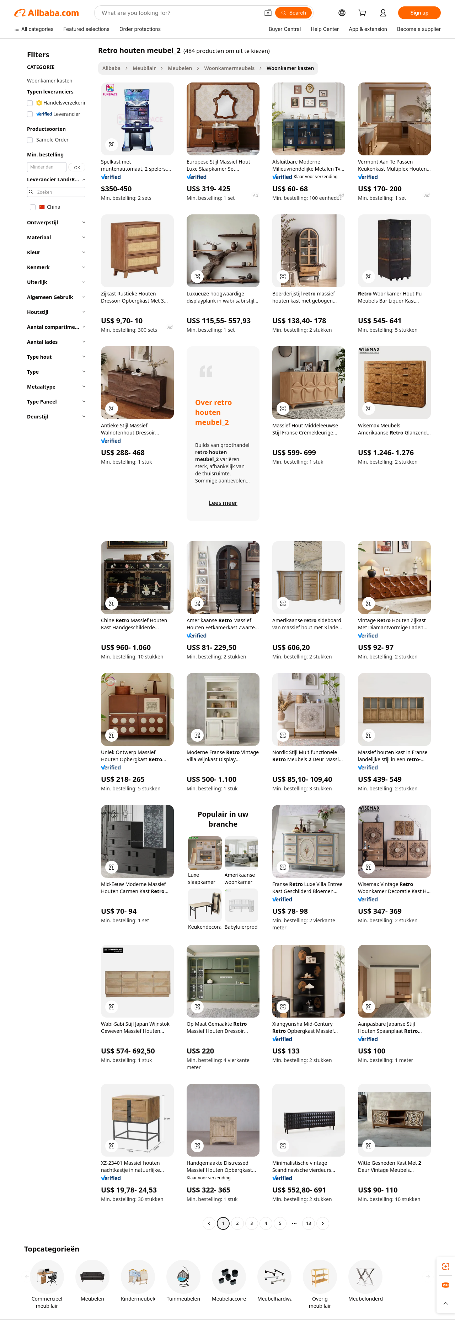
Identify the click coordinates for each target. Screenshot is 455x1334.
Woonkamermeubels (229, 68)
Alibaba (111, 68)
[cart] (363, 14)
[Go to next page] (322, 1223)
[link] (446, 1266)
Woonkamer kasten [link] (290, 68)
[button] (268, 12)
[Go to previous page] (209, 1223)
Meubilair (144, 68)
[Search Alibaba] (180, 13)
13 (308, 1223)
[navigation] (54, 638)
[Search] (293, 12)
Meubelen (180, 68)
